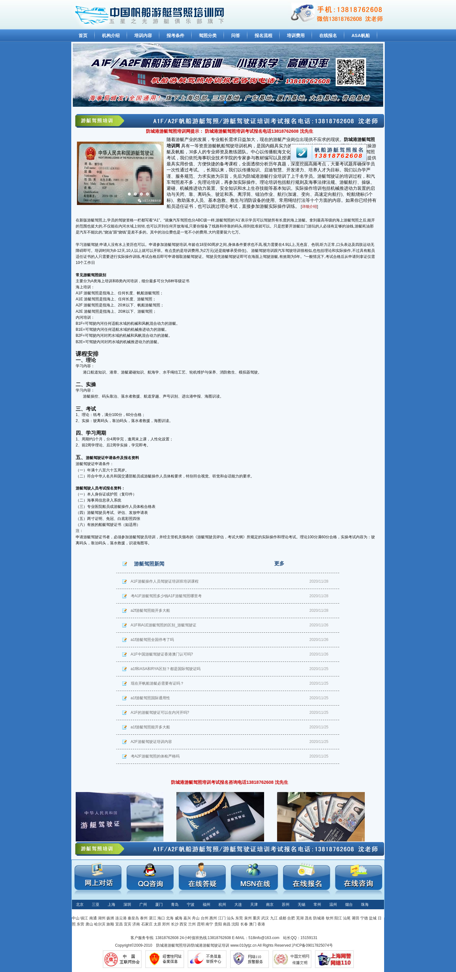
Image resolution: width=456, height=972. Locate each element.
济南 (136, 924)
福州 (206, 904)
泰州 (144, 918)
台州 (204, 918)
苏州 (285, 904)
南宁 (209, 924)
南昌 (227, 924)
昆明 (201, 924)
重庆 (256, 918)
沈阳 (235, 924)
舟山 (196, 918)
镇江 (84, 918)
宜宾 (127, 924)
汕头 (230, 918)
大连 (238, 904)
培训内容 (143, 35)
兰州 (192, 924)
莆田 (355, 918)
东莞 (239, 918)
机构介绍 (111, 35)
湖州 (101, 918)
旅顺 (110, 924)
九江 (274, 918)
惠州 (213, 918)
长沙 (175, 924)
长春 (244, 924)
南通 (93, 918)
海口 (161, 918)
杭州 (222, 904)
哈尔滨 (99, 924)
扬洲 (110, 918)
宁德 (364, 918)
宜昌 (119, 924)
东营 (80, 924)
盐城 (373, 918)
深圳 (127, 904)
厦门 (159, 904)
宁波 (190, 904)
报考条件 (175, 35)
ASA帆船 (361, 35)
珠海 (365, 904)
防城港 (319, 918)
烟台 (349, 904)
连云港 (121, 918)
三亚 (95, 904)
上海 (111, 904)
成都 (282, 918)
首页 (83, 35)
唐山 (89, 924)
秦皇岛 (133, 918)
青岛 (175, 904)
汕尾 (347, 918)
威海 (178, 918)
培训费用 (296, 35)
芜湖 (300, 918)
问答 (235, 35)
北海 (170, 918)
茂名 (308, 918)
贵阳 (218, 924)
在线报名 (328, 35)
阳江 (338, 918)
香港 (261, 924)
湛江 (152, 918)
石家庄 (147, 924)
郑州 (166, 924)
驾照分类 (208, 35)
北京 (80, 904)
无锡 (301, 904)
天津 (254, 904)
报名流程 (263, 35)
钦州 (329, 918)
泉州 (248, 918)
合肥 (291, 918)
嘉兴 (187, 918)
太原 (157, 924)
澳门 (252, 924)
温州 (333, 904)
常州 (317, 904)
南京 (270, 904)
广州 (143, 904)
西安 (183, 924)
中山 (75, 918)
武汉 (265, 918)
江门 (222, 918)
